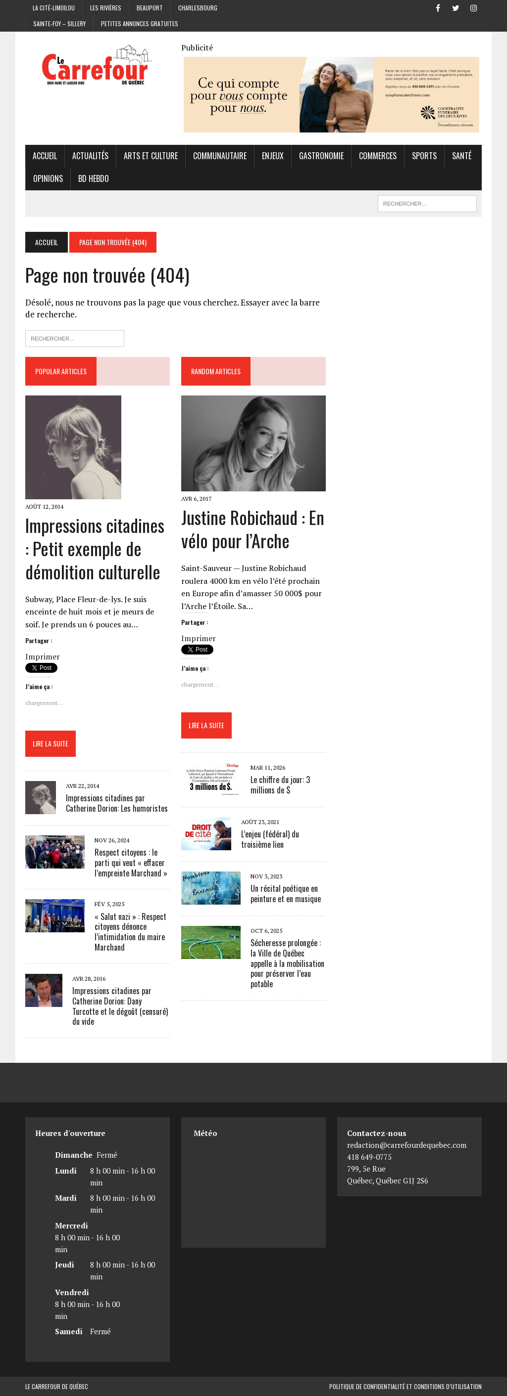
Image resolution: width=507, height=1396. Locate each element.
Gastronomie (321, 156)
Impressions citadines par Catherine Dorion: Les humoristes (117, 803)
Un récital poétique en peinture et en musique (286, 893)
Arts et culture (151, 156)
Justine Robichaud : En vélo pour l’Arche (252, 528)
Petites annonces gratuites (139, 23)
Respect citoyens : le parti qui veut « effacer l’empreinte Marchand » (131, 862)
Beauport (150, 7)
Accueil (45, 156)
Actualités (90, 156)
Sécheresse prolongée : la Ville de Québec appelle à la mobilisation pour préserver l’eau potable (287, 963)
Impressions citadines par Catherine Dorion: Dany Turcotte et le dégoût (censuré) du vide (120, 1006)
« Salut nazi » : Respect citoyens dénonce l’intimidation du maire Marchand (130, 932)
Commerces (378, 156)
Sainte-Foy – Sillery (59, 23)
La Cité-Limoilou (54, 7)
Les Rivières (105, 7)
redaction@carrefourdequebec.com (406, 1145)
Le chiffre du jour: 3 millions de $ (280, 785)
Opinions (48, 178)
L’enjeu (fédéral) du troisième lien (270, 839)
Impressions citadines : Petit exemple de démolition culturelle (94, 548)
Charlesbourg (197, 7)
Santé (461, 156)
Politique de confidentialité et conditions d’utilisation (405, 1386)
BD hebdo (93, 178)
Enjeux (273, 156)
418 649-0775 (369, 1157)
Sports (424, 156)
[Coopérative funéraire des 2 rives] (331, 126)
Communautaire (220, 156)
